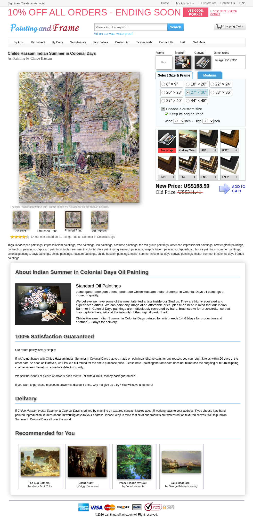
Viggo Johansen (88, 486)
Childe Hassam (41, 58)
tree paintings (85, 245)
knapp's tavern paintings (160, 249)
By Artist (19, 42)
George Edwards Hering (183, 486)
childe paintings (62, 253)
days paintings (41, 253)
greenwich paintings (130, 249)
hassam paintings (84, 253)
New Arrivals (78, 42)
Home (165, 3)
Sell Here (199, 42)
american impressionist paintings (191, 245)
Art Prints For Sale (45, 27)
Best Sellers (100, 42)
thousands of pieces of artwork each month (53, 376)
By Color (57, 42)
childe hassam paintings (113, 253)
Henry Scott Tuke (42, 486)
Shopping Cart (231, 26)
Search (175, 27)
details (215, 14)
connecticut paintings (21, 249)
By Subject (38, 42)
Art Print (21, 231)
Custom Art (208, 3)
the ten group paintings (154, 245)
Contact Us (227, 3)
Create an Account (33, 3)
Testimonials (144, 42)
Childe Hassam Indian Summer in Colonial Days (52, 53)
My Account (185, 3)
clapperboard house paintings (197, 249)
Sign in (12, 3)
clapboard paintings (49, 249)
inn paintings (104, 245)
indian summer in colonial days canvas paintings (162, 253)
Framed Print (73, 230)
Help (242, 3)
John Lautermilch (136, 486)
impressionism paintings (59, 245)
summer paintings (228, 249)
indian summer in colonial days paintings (89, 249)
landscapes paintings (29, 245)
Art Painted (99, 231)
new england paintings (228, 245)
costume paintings (126, 245)
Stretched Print (47, 231)
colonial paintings (19, 253)
